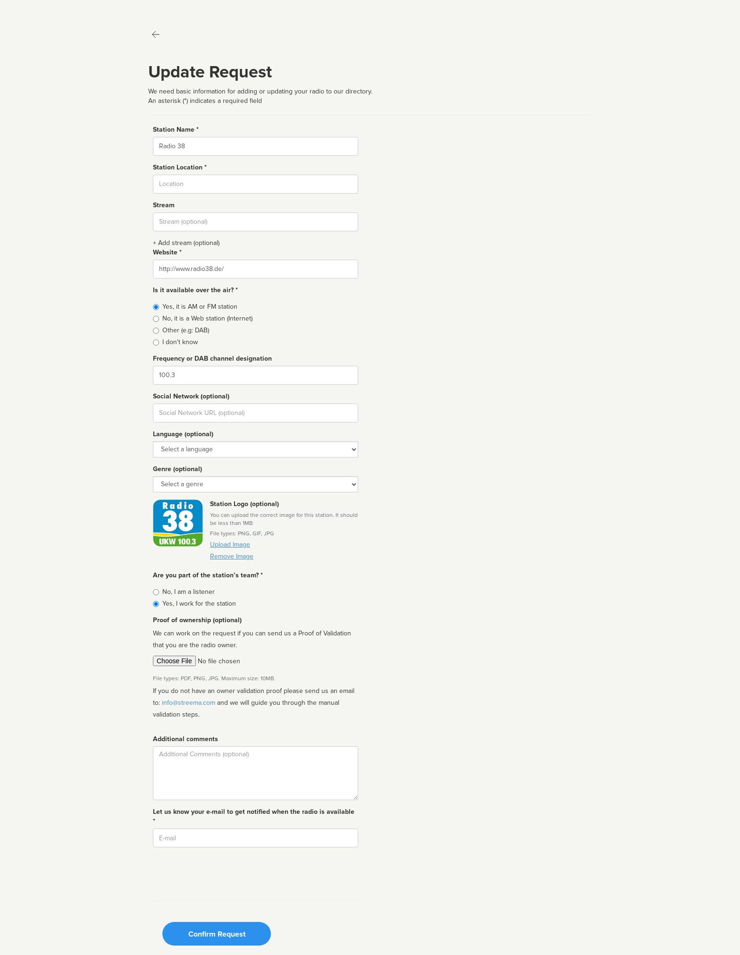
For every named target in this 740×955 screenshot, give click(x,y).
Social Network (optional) (191, 396)
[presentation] (224, 872)
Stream (164, 205)
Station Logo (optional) (244, 504)
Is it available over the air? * (195, 290)
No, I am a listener (188, 592)
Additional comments (185, 739)
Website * (167, 252)
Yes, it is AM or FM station (199, 307)
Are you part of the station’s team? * (208, 575)
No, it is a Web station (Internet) (207, 318)
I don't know (180, 342)
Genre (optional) (177, 469)
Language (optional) (183, 434)
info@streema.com (188, 703)
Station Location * (180, 167)
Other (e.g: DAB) (185, 330)
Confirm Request (216, 934)
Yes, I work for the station (199, 604)
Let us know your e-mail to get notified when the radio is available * (253, 816)
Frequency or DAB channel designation (212, 359)
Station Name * (176, 130)
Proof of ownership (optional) (197, 620)
